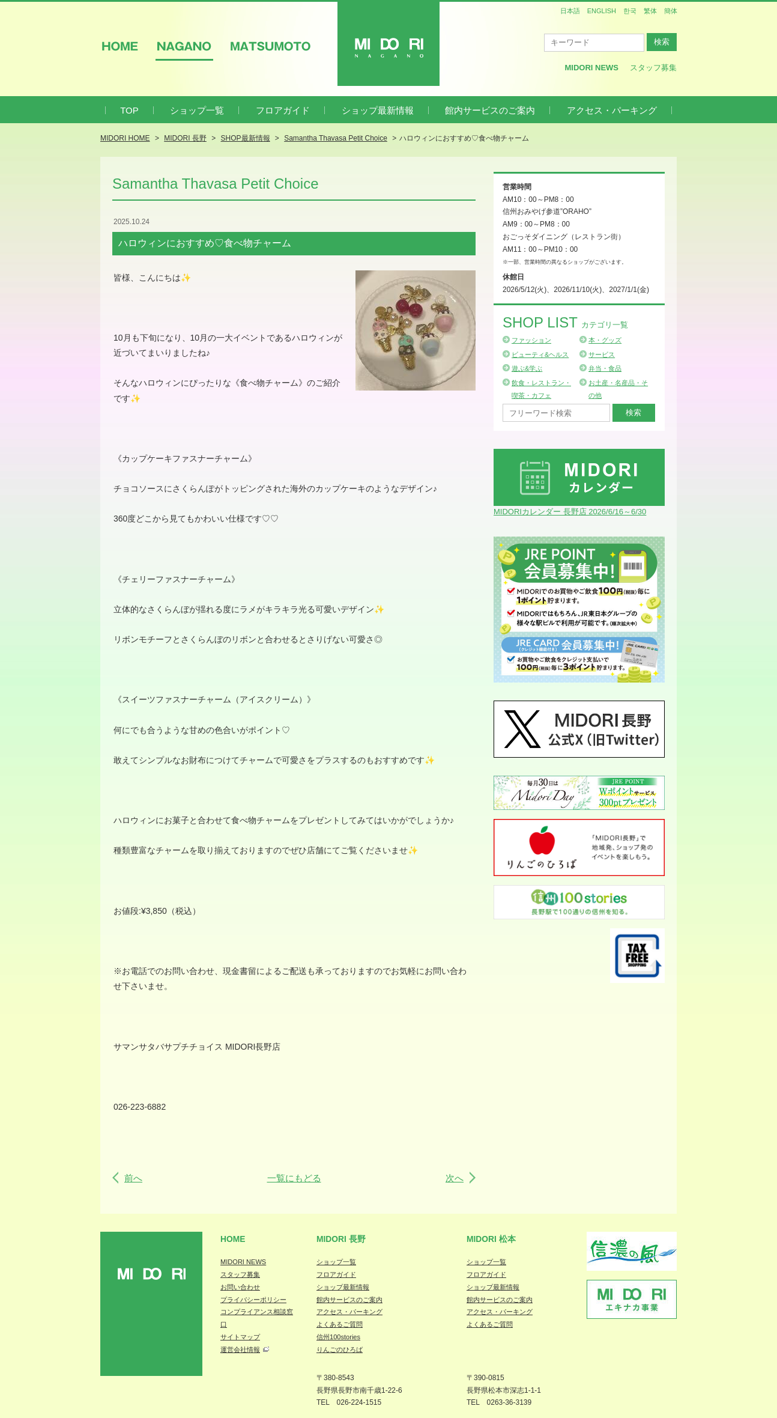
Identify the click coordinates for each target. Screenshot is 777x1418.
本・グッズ (604, 340)
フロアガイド (283, 110)
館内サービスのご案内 (490, 110)
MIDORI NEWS (243, 1261)
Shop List (565, 322)
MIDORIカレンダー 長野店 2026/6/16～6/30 (570, 511)
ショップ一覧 (197, 110)
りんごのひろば (339, 1349)
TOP (129, 110)
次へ (455, 1178)
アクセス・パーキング (612, 110)
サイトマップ (240, 1336)
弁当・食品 (604, 368)
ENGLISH (601, 10)
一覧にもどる (294, 1178)
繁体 (650, 10)
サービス (601, 354)
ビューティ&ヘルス (540, 354)
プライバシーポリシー (253, 1299)
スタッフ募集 (653, 67)
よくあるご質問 (339, 1324)
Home (233, 1239)
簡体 (670, 10)
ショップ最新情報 (378, 110)
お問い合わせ (240, 1287)
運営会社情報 (240, 1349)
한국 (629, 10)
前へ (133, 1178)
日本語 (570, 10)
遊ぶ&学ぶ (527, 368)
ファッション (531, 340)
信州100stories (338, 1336)
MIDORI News (591, 67)
